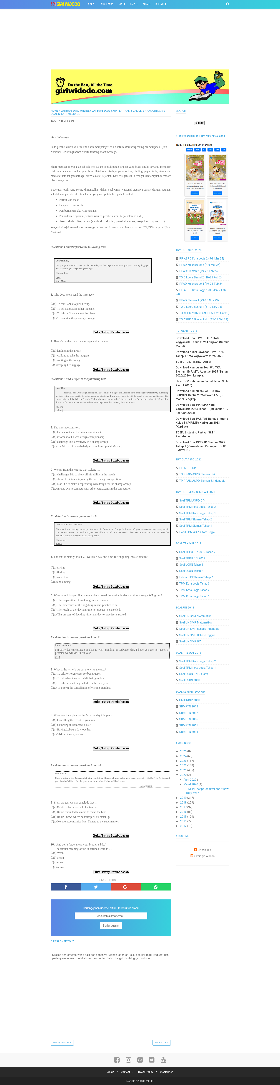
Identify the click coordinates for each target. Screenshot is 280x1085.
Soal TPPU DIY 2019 (192, 558)
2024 (183, 756)
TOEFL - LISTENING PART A (193, 361)
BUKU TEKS (107, 4)
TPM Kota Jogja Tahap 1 (194, 596)
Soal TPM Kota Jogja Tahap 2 (197, 506)
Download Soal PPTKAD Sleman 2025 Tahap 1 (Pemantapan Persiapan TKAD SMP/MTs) (201, 446)
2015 (183, 816)
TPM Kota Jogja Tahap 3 (194, 583)
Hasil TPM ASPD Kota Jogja (197, 532)
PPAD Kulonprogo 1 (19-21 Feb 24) (201, 283)
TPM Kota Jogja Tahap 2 (194, 590)
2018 (183, 802)
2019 (183, 797)
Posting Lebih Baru (62, 1042)
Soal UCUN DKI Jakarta (193, 674)
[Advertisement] (140, 43)
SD (121, 4)
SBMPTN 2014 (188, 732)
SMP (132, 4)
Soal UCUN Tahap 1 (191, 564)
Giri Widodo (204, 850)
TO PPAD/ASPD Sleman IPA (197, 474)
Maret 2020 (191, 784)
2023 (183, 760)
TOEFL (91, 4)
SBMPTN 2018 (188, 706)
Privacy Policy (145, 1072)
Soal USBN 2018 (189, 680)
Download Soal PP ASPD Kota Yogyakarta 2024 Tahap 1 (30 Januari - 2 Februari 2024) (202, 409)
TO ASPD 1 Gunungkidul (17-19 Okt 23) (203, 319)
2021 (183, 770)
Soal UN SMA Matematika (195, 616)
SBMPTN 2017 (188, 713)
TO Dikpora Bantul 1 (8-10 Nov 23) (200, 306)
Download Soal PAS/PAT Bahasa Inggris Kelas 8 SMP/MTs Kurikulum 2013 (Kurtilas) (202, 422)
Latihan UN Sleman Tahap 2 (196, 577)
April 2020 (190, 779)
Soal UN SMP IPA (190, 641)
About (110, 1072)
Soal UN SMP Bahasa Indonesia (199, 628)
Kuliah (160, 4)
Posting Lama (161, 1042)
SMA (145, 4)
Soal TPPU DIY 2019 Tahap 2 (197, 552)
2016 (183, 812)
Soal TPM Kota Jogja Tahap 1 (197, 513)
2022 (183, 765)
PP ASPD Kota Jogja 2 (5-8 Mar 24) (201, 258)
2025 (183, 751)
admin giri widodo (204, 856)
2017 (183, 807)
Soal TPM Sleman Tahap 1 (195, 525)
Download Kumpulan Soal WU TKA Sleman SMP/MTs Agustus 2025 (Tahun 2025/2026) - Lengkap (202, 371)
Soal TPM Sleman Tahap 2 (195, 519)
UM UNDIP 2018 (189, 700)
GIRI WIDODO (147, 1081)
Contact (125, 1072)
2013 (183, 821)
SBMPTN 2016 (188, 719)
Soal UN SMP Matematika (195, 622)
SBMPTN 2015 (188, 725)
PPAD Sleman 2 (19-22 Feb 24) (199, 271)
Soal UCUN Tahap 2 (191, 571)
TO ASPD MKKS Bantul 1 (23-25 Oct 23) (204, 313)
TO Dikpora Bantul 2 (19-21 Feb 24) (201, 277)
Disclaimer (166, 1072)
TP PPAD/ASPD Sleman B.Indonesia (202, 480)
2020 (183, 775)
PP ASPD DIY (188, 468)
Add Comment (66, 120)
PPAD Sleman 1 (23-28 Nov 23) (199, 300)
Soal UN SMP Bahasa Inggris (197, 635)
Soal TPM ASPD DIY (192, 500)
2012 (183, 826)
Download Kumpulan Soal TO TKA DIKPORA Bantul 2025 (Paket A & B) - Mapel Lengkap (199, 395)
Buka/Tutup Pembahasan (111, 332)
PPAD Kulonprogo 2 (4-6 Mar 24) (199, 264)
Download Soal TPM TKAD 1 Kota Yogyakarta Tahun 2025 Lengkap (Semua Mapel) (202, 342)
